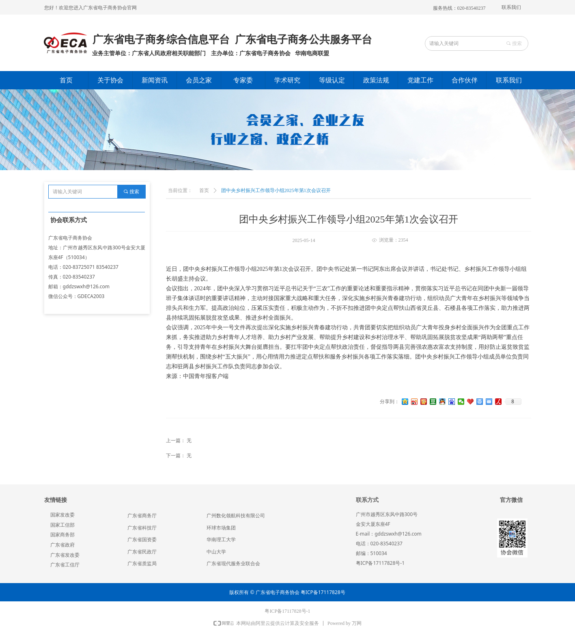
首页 (204, 190)
